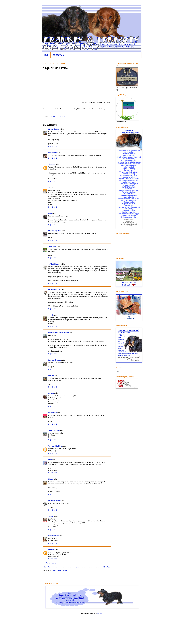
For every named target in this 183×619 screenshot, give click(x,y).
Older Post (106, 567)
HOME (46, 55)
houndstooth (52, 413)
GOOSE (50, 315)
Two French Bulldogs (55, 446)
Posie (50, 213)
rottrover (51, 376)
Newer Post (47, 567)
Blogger (99, 613)
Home (77, 567)
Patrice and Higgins (54, 360)
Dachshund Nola (53, 536)
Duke (50, 460)
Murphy (50, 479)
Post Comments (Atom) (59, 570)
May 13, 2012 (52, 559)
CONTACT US (58, 55)
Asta (49, 188)
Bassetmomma (53, 153)
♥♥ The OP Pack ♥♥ (54, 264)
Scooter (51, 516)
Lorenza (51, 393)
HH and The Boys (53, 129)
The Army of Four (54, 430)
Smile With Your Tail (54, 501)
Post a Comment (51, 563)
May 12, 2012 (52, 146)
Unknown (51, 549)
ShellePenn (51, 164)
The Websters (52, 246)
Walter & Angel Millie (55, 231)
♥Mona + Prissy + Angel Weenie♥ (58, 333)
